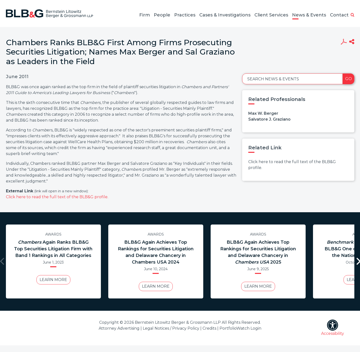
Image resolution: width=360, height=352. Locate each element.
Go (348, 78)
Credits (209, 328)
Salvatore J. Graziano (269, 119)
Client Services (271, 15)
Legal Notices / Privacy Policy (171, 328)
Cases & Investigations (224, 15)
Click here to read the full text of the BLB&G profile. (57, 197)
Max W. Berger (263, 113)
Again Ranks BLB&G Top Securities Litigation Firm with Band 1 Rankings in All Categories (53, 248)
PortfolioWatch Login (240, 328)
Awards (53, 234)
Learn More (53, 279)
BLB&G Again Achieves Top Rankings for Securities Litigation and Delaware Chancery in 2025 (258, 252)
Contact (339, 15)
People (162, 15)
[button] (352, 15)
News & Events (309, 15)
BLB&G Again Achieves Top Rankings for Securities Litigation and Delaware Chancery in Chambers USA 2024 (156, 252)
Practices (184, 15)
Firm (144, 15)
